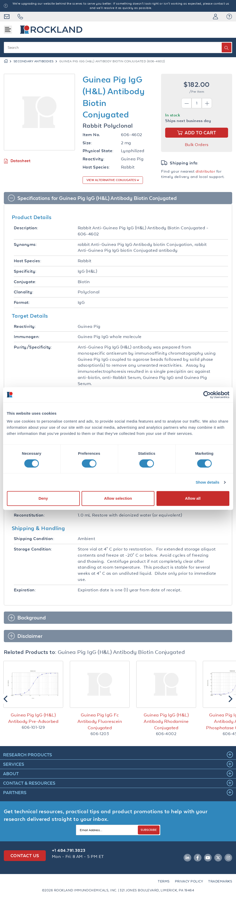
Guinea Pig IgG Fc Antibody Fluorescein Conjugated (99, 721)
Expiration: (25, 590)
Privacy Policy (189, 881)
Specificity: (25, 271)
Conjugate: (25, 281)
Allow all (193, 498)
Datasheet (17, 161)
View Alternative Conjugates (111, 180)
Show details (207, 482)
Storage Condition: (33, 549)
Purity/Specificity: (33, 347)
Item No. (91, 134)
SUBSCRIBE (149, 829)
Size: (87, 142)
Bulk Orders (196, 144)
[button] (229, 16)
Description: (26, 227)
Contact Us (24, 855)
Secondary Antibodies (34, 61)
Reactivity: (94, 159)
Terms (164, 881)
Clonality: (23, 292)
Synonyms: (25, 244)
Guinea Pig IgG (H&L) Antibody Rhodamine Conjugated (166, 721)
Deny (43, 498)
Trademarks (220, 881)
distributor (205, 171)
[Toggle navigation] (8, 30)
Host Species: (96, 167)
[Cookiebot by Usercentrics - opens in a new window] (207, 395)
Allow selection (118, 498)
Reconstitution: (29, 515)
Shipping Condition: (34, 538)
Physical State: (98, 150)
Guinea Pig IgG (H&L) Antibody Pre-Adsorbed (33, 718)
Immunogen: (27, 336)
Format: (22, 302)
